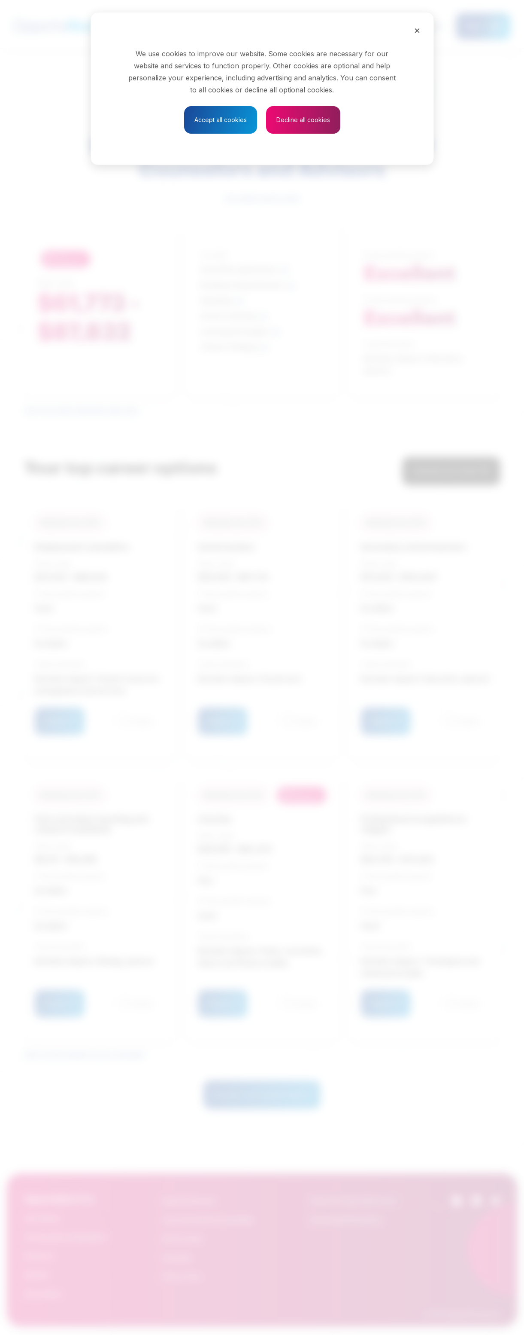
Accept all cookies (220, 119)
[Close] (417, 30)
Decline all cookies (303, 119)
